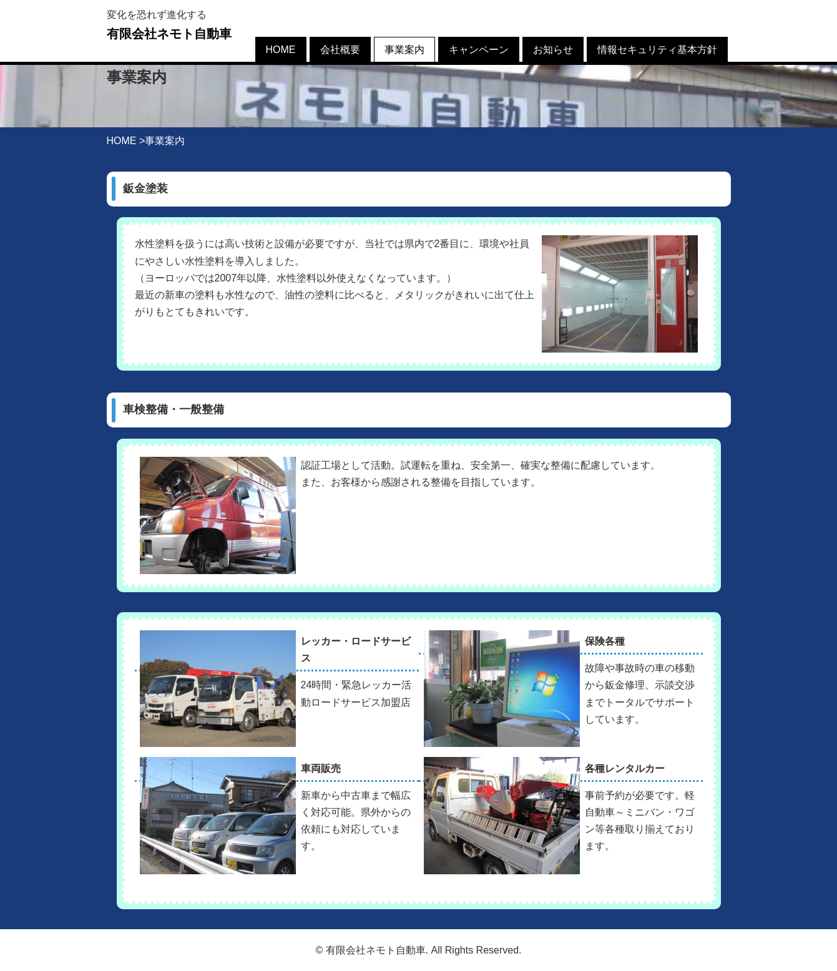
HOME (281, 49)
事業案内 (404, 49)
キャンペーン (479, 49)
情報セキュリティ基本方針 (657, 49)
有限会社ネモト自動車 (169, 34)
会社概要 (340, 49)
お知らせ (553, 49)
